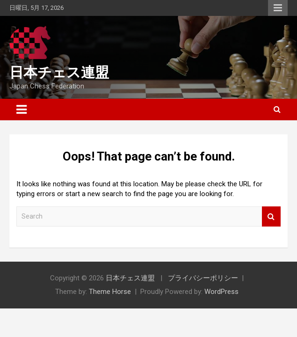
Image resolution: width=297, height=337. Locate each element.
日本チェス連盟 (59, 72)
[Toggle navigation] (21, 109)
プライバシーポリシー (203, 278)
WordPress (221, 291)
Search (271, 216)
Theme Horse (110, 291)
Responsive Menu (278, 8)
